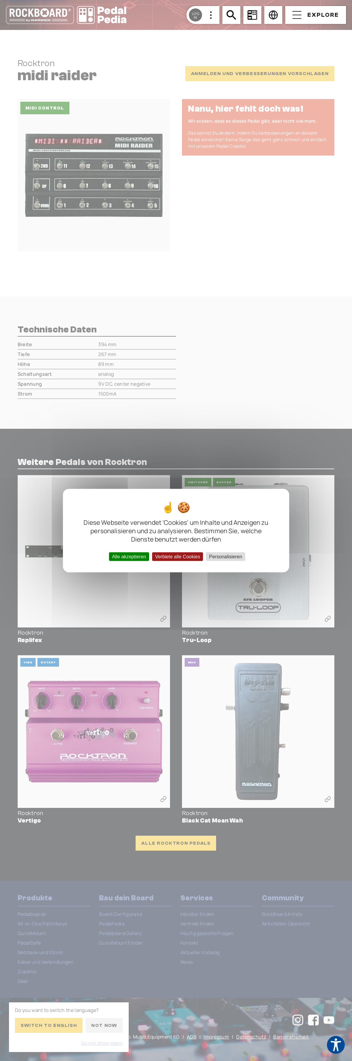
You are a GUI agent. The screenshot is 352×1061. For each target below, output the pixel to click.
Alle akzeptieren (129, 556)
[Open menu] (315, 15)
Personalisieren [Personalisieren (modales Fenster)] (225, 556)
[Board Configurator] (252, 15)
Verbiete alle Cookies (177, 556)
